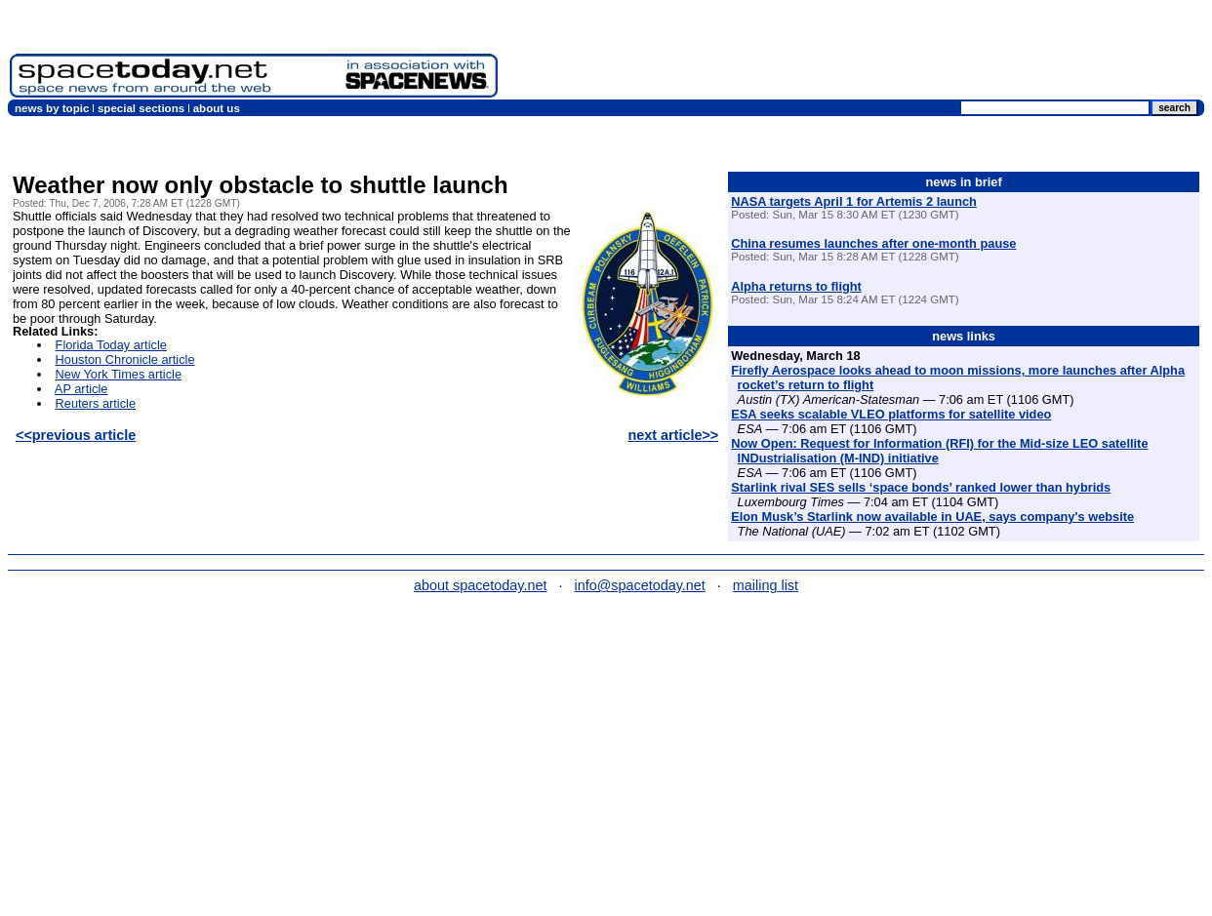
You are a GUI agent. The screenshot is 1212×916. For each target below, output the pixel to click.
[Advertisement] (855, 54)
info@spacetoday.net (640, 585)
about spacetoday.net (480, 585)
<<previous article (76, 435)
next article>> (672, 435)
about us (216, 108)
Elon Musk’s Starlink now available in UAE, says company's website (932, 516)
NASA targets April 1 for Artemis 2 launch (854, 201)
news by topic (52, 108)
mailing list (765, 585)
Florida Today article (111, 345)
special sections (141, 108)
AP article (81, 388)
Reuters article (96, 403)
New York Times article (119, 374)
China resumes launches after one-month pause (873, 243)
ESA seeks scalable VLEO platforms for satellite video (891, 414)
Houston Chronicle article (125, 359)
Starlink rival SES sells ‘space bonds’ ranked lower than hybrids (921, 487)
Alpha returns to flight (796, 286)
